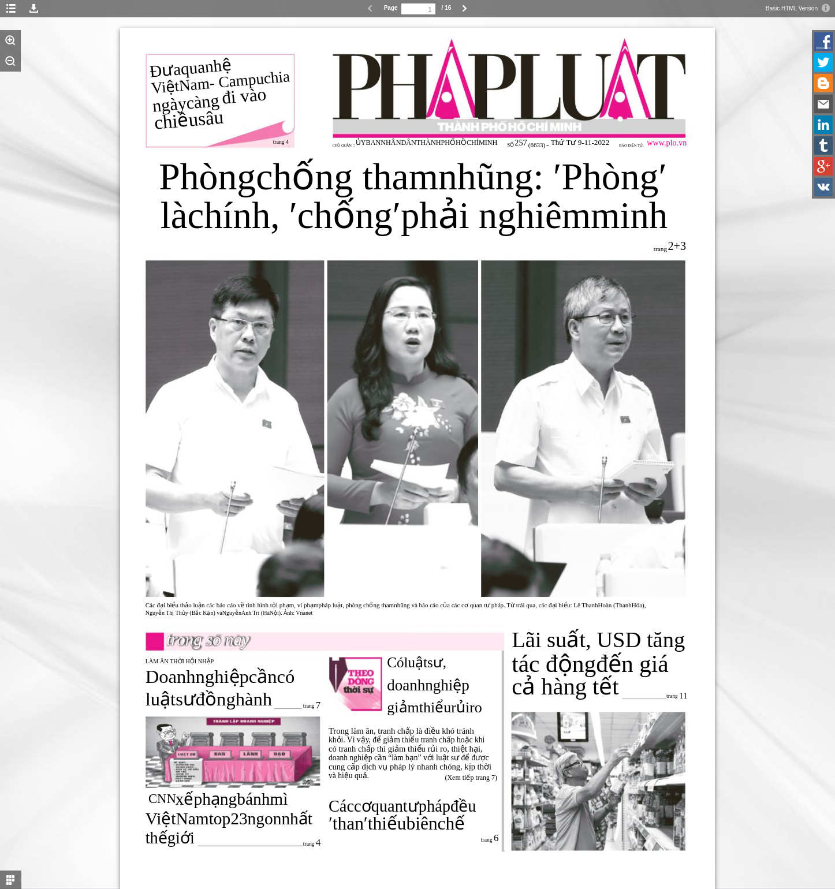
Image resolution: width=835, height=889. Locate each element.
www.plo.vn (667, 142)
